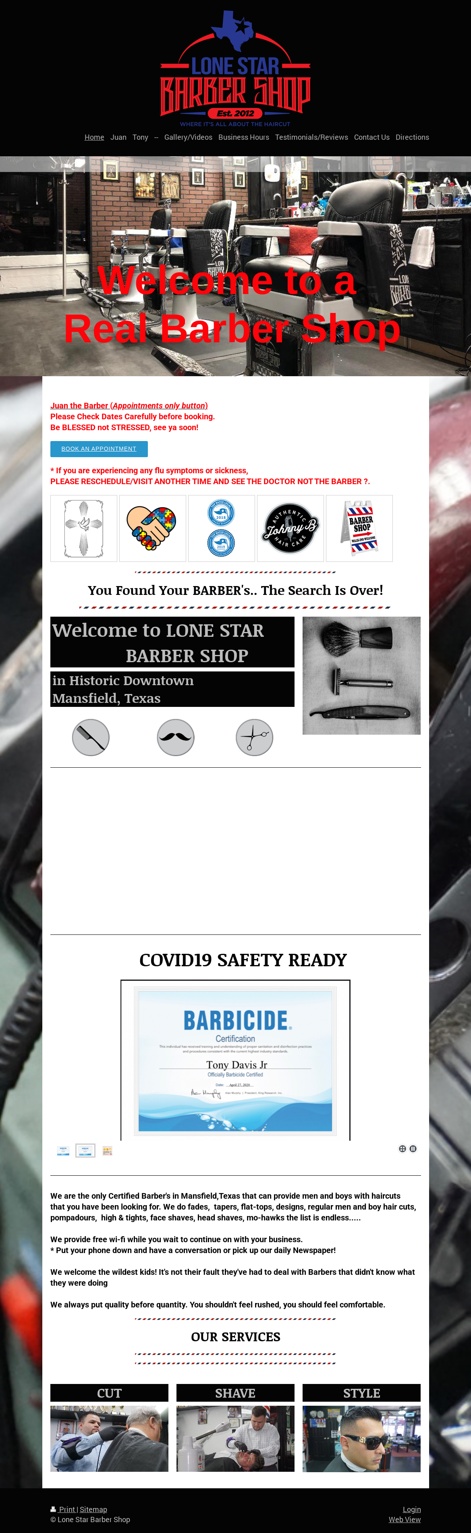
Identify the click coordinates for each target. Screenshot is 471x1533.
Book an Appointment (99, 448)
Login (412, 1509)
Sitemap (93, 1509)
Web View (405, 1519)
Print (63, 1509)
